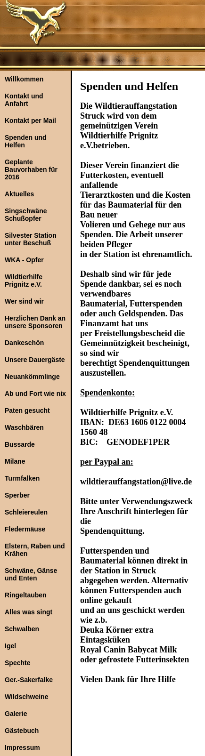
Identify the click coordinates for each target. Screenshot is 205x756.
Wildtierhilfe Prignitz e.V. (23, 280)
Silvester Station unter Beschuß (31, 239)
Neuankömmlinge (32, 376)
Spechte (17, 663)
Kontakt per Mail (30, 120)
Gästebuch (22, 730)
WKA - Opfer (24, 260)
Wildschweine (26, 696)
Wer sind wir (24, 301)
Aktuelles (19, 194)
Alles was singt (28, 612)
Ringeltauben (26, 595)
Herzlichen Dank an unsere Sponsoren (35, 322)
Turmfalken (22, 478)
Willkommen (24, 79)
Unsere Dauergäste (35, 359)
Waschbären (24, 427)
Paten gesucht (27, 410)
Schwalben (22, 629)
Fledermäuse (25, 529)
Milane (15, 461)
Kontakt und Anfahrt (24, 99)
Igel (10, 646)
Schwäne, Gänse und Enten (31, 574)
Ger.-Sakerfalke (29, 680)
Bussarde (20, 444)
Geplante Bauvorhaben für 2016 (31, 169)
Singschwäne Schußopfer (26, 214)
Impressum (22, 747)
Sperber (17, 495)
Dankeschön (24, 342)
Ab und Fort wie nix (35, 393)
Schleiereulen (26, 512)
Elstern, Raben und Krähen (35, 549)
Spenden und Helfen (26, 141)
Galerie (16, 713)
